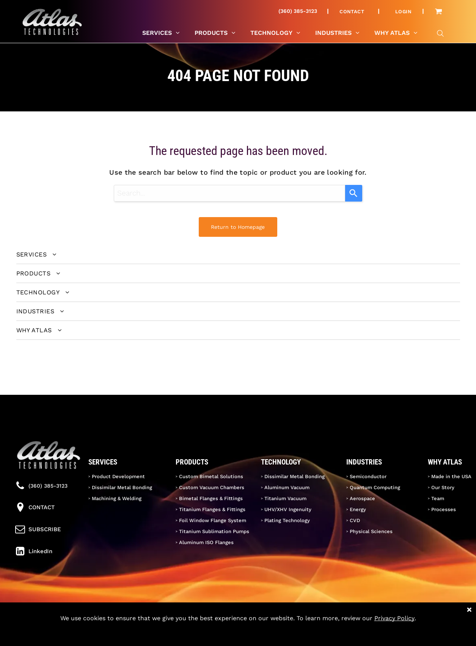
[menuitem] (355, 11)
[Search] (353, 193)
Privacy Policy (394, 618)
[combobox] (229, 193)
